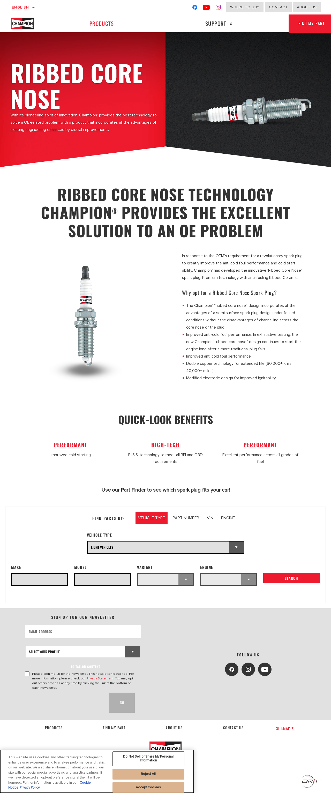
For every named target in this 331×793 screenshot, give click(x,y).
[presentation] (64, 703)
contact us (233, 727)
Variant (145, 567)
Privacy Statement (100, 678)
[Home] (27, 23)
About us (307, 7)
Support (215, 23)
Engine (206, 567)
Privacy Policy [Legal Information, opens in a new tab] (30, 787)
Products (101, 23)
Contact (278, 7)
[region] (97, 771)
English (20, 7)
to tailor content (85, 666)
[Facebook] (195, 8)
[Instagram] (218, 8)
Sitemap (285, 728)
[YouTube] (206, 8)
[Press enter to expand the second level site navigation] (230, 23)
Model (80, 567)
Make (16, 567)
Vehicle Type (99, 535)
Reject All (148, 774)
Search (291, 578)
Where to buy (245, 7)
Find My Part (114, 727)
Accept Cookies (148, 787)
